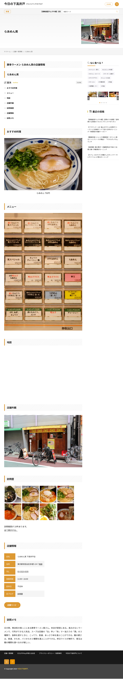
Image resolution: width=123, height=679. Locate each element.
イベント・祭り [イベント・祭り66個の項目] (95, 70)
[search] (117, 11)
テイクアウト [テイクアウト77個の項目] (94, 78)
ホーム (8, 51)
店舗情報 (9, 113)
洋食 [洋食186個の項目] (104, 86)
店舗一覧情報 (17, 51)
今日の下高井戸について (74, 653)
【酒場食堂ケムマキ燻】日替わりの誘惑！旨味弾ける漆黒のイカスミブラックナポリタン (103, 120)
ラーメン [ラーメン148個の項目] (93, 82)
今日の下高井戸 (23, 4)
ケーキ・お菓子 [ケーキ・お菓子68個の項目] (110, 74)
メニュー (9, 93)
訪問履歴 (9, 108)
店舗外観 (9, 103)
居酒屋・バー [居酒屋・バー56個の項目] (94, 86)
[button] (88, 98)
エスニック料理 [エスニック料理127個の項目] (108, 70)
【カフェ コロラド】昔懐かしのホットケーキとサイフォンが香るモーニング (102, 156)
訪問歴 (20, 593)
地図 (7, 98)
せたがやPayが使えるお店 (26, 653)
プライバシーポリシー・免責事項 (50, 653)
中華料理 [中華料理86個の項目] (102, 82)
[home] (6, 662)
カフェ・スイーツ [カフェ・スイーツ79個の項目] (95, 74)
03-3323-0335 (22, 571)
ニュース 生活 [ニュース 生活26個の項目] (106, 78)
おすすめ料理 (10, 88)
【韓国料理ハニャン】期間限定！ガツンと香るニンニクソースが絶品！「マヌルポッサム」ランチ (103, 139)
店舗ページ (12, 605)
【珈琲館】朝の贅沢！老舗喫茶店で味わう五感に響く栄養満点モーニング (102, 148)
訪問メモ (9, 118)
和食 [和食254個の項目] (111, 82)
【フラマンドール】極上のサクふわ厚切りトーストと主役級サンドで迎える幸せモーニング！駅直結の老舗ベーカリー (102, 129)
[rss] (12, 662)
